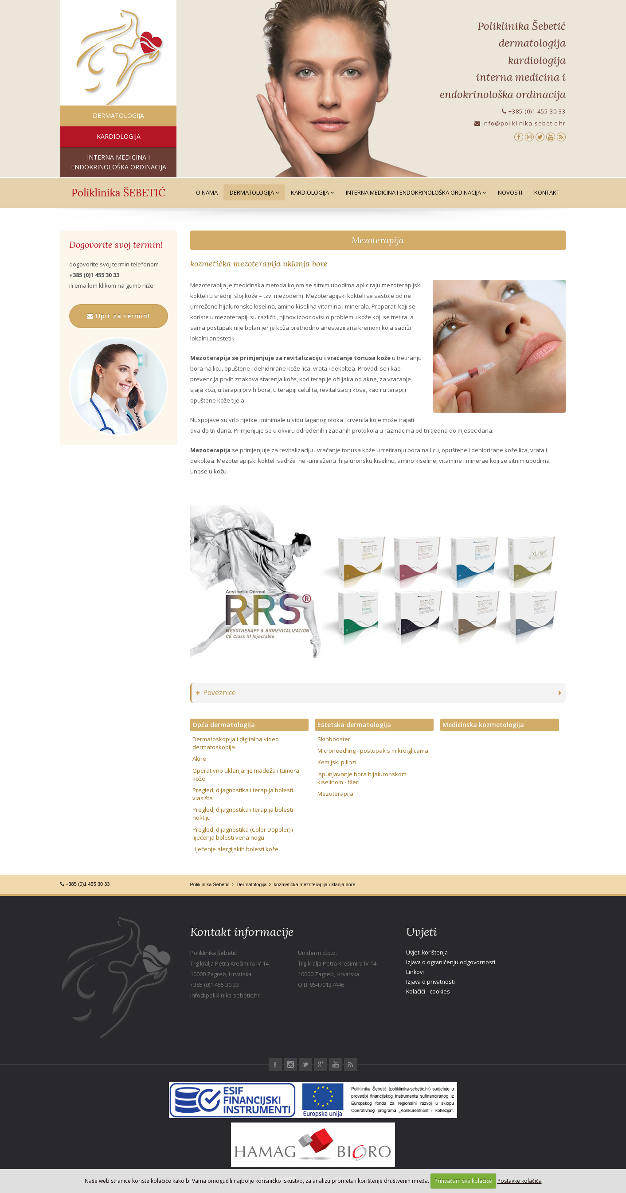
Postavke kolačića (519, 1181)
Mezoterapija (378, 240)
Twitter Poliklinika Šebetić (305, 1064)
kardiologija (119, 136)
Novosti (510, 192)
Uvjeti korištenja (427, 952)
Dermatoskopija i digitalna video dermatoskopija (235, 743)
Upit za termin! (118, 316)
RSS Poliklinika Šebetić (350, 1064)
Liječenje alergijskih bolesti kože (235, 849)
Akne (199, 759)
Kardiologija (312, 192)
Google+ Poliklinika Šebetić (320, 1064)
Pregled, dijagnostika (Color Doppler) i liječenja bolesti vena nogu (242, 833)
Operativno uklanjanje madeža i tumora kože (245, 774)
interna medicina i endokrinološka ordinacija (118, 162)
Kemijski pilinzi (336, 762)
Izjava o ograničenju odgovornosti (450, 962)
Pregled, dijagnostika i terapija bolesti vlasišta (242, 794)
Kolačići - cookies (428, 991)
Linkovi (415, 972)
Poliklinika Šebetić (210, 884)
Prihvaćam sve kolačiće (463, 1181)
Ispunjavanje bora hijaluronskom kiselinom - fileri (362, 778)
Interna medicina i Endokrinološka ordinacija (416, 192)
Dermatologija (254, 192)
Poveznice (216, 692)
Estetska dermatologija (354, 724)
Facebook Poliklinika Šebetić (275, 1064)
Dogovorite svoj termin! (116, 244)
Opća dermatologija (223, 724)
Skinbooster (333, 739)
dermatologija (118, 115)
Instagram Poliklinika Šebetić (290, 1064)
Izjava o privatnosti (430, 982)
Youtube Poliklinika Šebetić (335, 1064)
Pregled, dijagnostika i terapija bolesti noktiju (242, 813)
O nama (207, 192)
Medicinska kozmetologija (483, 724)
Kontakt (546, 192)
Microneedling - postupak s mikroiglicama (372, 751)
